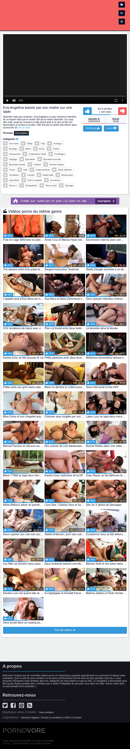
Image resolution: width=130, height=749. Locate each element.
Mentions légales (30, 717)
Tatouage (69, 185)
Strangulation (31, 185)
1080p (29, 143)
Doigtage (13, 159)
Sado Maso (14, 180)
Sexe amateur (46, 712)
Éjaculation (30, 159)
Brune (42, 149)
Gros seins (14, 143)
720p (43, 143)
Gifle (25, 170)
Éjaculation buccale (52, 159)
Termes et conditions (51, 717)
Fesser (12, 170)
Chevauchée (14, 154)
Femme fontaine (56, 164)
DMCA (67, 717)
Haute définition (65, 170)
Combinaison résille (37, 154)
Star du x (13, 185)
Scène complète (34, 180)
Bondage (13, 149)
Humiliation (14, 175)
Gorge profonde (43, 170)
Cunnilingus (59, 154)
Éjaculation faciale (17, 164)
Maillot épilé (48, 175)
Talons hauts (51, 185)
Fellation (37, 164)
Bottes (28, 149)
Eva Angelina (21, 133)
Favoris (111, 128)
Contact (77, 717)
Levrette (30, 175)
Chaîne (56, 149)
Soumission (55, 180)
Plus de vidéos (65, 629)
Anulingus (57, 143)
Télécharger (92, 128)
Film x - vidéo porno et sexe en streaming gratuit (65, 13)
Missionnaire (67, 175)
